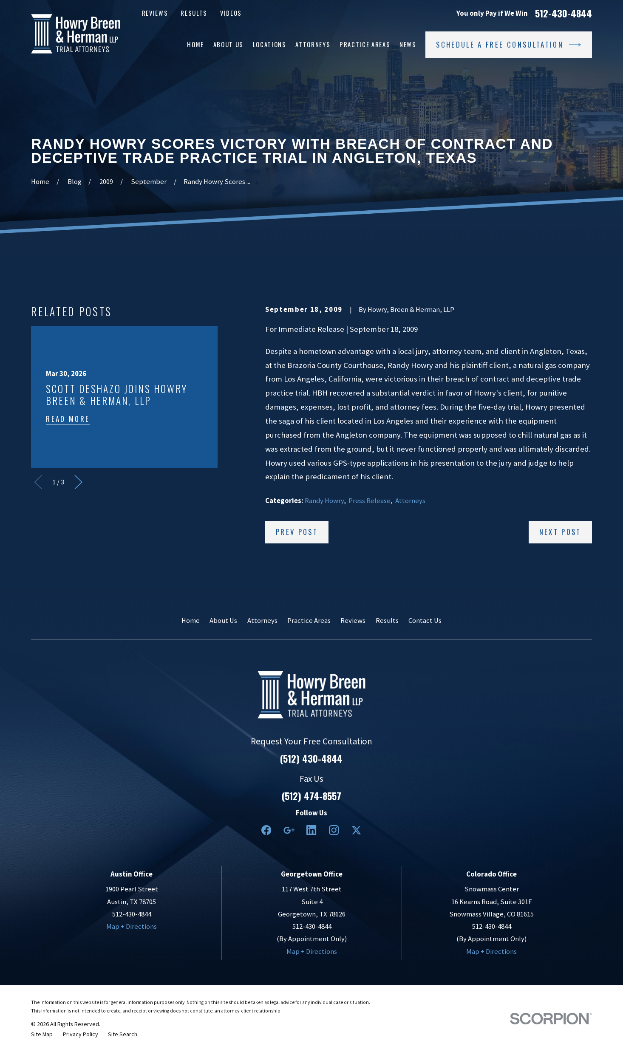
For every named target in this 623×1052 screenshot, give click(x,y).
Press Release (369, 500)
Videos (231, 12)
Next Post (560, 531)
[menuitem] (42, 1034)
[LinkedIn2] (311, 830)
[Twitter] (356, 830)
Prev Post (297, 531)
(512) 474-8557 (311, 795)
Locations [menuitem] (269, 44)
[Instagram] (334, 830)
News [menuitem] (407, 44)
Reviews (155, 12)
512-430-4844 (563, 13)
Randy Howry (324, 500)
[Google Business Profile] (289, 830)
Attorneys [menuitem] (312, 44)
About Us (223, 620)
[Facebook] (266, 830)
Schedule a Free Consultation (508, 45)
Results (194, 12)
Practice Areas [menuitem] (365, 44)
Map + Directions (131, 926)
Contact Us (425, 620)
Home (190, 620)
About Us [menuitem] (228, 44)
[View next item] (78, 482)
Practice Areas (309, 620)
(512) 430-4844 (311, 758)
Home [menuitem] (195, 44)
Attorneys (410, 500)
